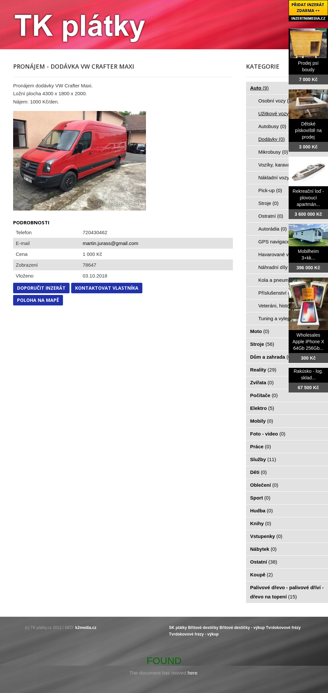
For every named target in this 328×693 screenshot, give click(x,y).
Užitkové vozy (277, 113)
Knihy (260, 523)
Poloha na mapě (38, 300)
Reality (263, 369)
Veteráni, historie (280, 305)
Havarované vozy (281, 254)
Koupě (261, 574)
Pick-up (270, 190)
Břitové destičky (203, 627)
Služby (263, 459)
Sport (260, 498)
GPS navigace (277, 241)
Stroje (268, 203)
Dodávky (271, 139)
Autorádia (272, 229)
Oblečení (264, 485)
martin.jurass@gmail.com (110, 243)
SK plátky (178, 627)
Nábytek (263, 549)
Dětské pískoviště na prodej (308, 130)
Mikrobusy (273, 152)
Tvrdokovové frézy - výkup (193, 634)
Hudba (261, 510)
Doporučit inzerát (41, 288)
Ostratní (270, 216)
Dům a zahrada (271, 357)
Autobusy (272, 126)
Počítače (264, 395)
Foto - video (268, 433)
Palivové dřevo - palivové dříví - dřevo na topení (287, 592)
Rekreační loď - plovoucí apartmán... (308, 198)
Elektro (262, 408)
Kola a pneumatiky (282, 280)
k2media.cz (85, 627)
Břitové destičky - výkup (242, 627)
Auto (259, 88)
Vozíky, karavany (280, 165)
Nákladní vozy (277, 177)
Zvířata (262, 382)
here (192, 673)
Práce (260, 446)
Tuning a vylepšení (282, 318)
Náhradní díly (276, 267)
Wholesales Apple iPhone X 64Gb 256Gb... (308, 341)
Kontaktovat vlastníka (106, 288)
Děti (258, 472)
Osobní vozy (275, 100)
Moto (259, 331)
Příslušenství (276, 293)
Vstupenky (266, 536)
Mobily (261, 421)
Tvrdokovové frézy (283, 627)
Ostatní (263, 562)
